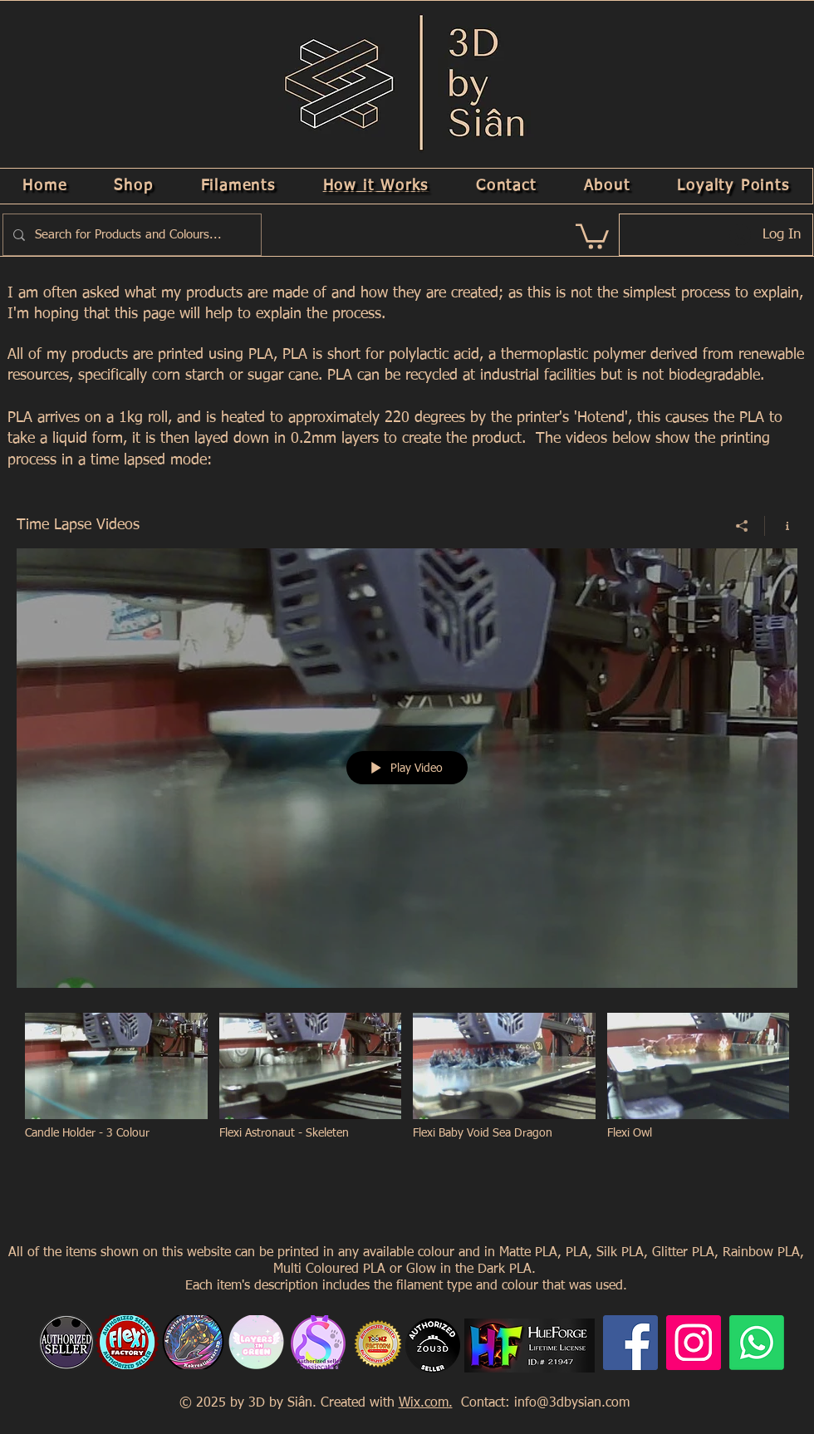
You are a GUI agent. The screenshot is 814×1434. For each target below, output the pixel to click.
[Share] (742, 525)
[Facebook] (630, 1342)
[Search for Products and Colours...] (130, 234)
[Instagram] (693, 1342)
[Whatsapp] (756, 1342)
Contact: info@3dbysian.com (543, 1403)
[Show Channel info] (781, 525)
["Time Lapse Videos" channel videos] (407, 1087)
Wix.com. (426, 1403)
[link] (592, 235)
